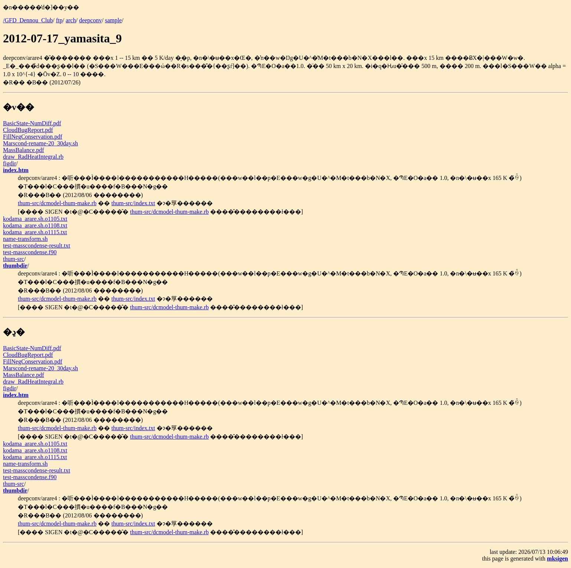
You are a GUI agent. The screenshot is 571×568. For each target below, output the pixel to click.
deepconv (90, 20)
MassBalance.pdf (23, 150)
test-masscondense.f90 (29, 252)
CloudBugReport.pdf (28, 130)
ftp (59, 20)
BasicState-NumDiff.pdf (32, 123)
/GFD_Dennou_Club (28, 20)
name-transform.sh (25, 239)
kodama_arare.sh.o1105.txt (35, 219)
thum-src (13, 259)
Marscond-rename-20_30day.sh (40, 143)
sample (113, 20)
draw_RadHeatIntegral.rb (33, 157)
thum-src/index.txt (133, 203)
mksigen (557, 558)
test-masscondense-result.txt (36, 245)
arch (71, 20)
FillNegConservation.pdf (32, 136)
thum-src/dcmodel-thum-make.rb (57, 203)
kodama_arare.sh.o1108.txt (35, 225)
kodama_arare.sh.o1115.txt (35, 232)
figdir (9, 163)
